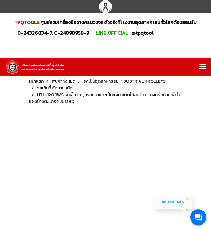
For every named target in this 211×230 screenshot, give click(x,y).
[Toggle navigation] (203, 67)
